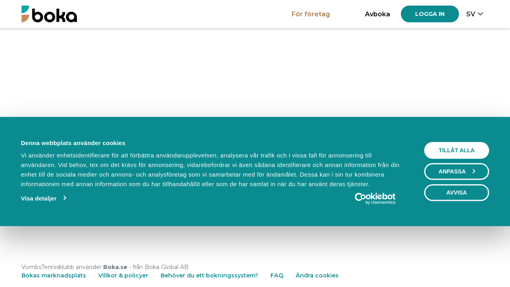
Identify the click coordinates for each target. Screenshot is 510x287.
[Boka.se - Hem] (49, 13)
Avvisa (456, 246)
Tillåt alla (457, 204)
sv (470, 14)
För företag (311, 14)
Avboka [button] (377, 14)
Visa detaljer (38, 252)
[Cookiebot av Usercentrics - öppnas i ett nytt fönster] (375, 252)
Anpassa (457, 225)
